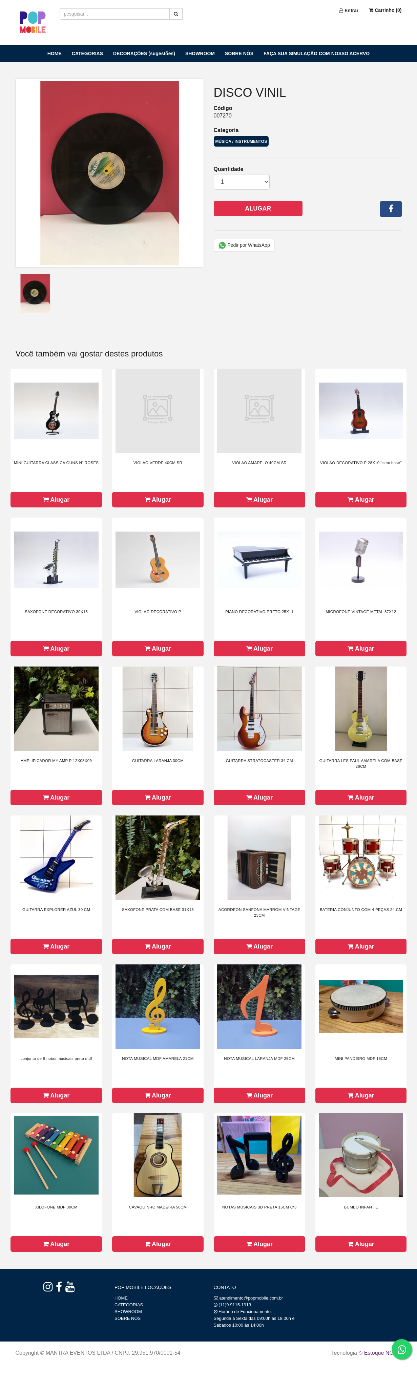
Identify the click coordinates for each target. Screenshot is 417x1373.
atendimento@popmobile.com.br (251, 1298)
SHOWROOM (200, 53)
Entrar (348, 10)
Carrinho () (385, 10)
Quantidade (229, 169)
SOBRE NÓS (239, 53)
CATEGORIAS (87, 53)
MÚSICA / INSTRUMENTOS (241, 141)
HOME (54, 53)
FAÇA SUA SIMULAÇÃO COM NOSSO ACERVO (317, 53)
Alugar (258, 208)
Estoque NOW (381, 1353)
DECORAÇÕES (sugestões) (144, 53)
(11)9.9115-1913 (234, 1304)
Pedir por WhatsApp (244, 245)
